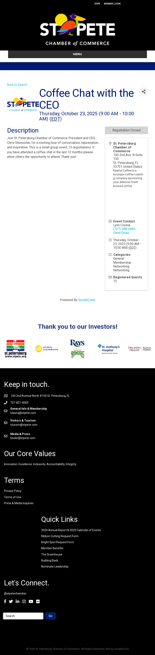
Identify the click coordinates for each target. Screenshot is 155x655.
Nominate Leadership (54, 566)
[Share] (143, 91)
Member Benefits (52, 548)
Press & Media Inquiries (19, 503)
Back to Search (17, 84)
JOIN (97, 3)
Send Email (121, 233)
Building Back (49, 560)
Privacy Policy (12, 491)
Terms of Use (12, 497)
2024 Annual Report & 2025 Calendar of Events (71, 530)
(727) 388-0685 (124, 229)
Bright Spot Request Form (57, 542)
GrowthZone (86, 300)
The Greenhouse (51, 554)
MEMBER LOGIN (112, 3)
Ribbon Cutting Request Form (60, 536)
